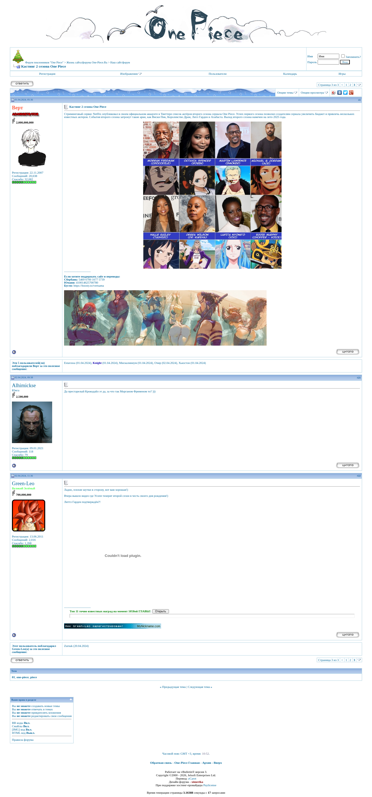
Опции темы (285, 92)
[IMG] (16, 729)
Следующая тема (199, 686)
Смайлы (17, 726)
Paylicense (209, 785)
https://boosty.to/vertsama (89, 285)
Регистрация (47, 73)
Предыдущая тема (174, 686)
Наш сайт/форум (120, 62)
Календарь (290, 73)
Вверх (218, 762)
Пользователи (217, 73)
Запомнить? (351, 56)
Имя (310, 56)
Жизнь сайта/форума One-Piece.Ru (87, 62)
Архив (206, 762)
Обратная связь (161, 762)
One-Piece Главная (187, 762)
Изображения (129, 73)
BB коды (17, 722)
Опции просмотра (312, 92)
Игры (341, 73)
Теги (14, 671)
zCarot (192, 778)
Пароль (312, 62)
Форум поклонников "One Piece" (44, 62)
